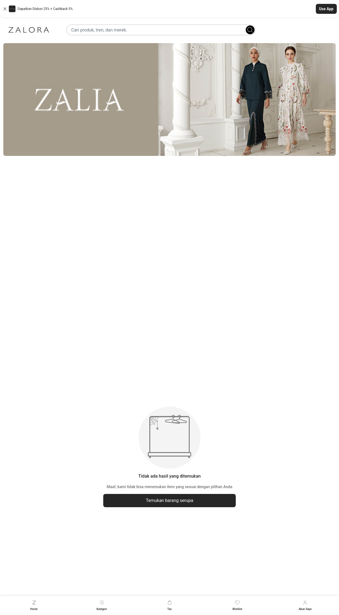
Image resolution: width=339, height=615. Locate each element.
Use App (326, 9)
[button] (169, 9)
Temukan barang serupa (169, 500)
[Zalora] (28, 30)
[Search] (250, 29)
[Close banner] (5, 9)
